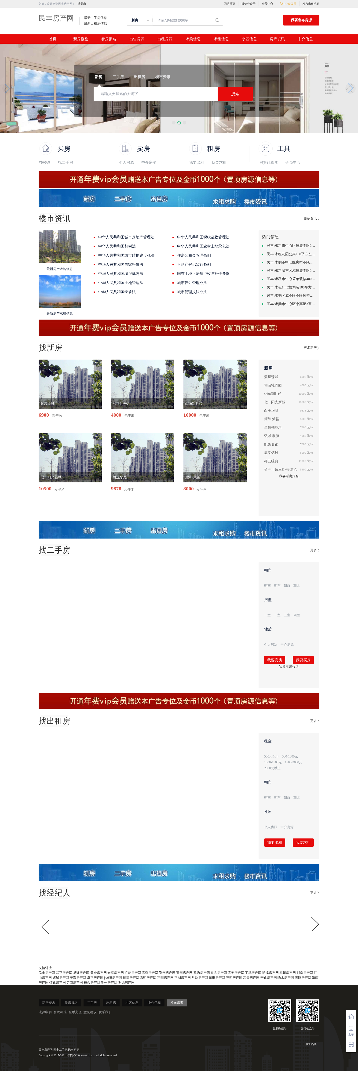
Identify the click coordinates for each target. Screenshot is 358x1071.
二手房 (92, 1003)
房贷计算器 (268, 162)
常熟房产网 (200, 978)
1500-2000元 (293, 762)
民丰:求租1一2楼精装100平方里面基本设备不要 (291, 287)
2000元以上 (272, 768)
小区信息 (249, 39)
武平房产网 (64, 973)
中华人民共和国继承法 (117, 292)
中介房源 (148, 162)
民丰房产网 (56, 18)
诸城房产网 (61, 978)
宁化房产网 (268, 978)
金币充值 (75, 1012)
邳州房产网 (184, 973)
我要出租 (196, 162)
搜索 (235, 93)
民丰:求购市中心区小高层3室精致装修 (291, 304)
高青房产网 (251, 978)
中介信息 (305, 39)
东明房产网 (148, 978)
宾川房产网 (287, 973)
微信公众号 (248, 3)
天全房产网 (98, 973)
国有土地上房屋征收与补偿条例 (203, 274)
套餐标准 (60, 1012)
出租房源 (165, 39)
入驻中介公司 (287, 3)
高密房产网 (150, 973)
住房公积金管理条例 (194, 255)
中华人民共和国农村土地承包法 (203, 246)
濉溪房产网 (270, 973)
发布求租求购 (311, 3)
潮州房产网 (109, 982)
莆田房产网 (217, 978)
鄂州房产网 (167, 973)
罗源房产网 (126, 982)
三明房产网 (234, 978)
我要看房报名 (289, 476)
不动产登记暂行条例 (194, 264)
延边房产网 (202, 973)
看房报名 (109, 39)
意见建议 (90, 1012)
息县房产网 (219, 973)
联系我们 (105, 1012)
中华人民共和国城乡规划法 (120, 274)
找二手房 (65, 162)
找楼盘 (45, 162)
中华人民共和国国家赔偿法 (120, 264)
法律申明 (45, 1012)
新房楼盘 (81, 39)
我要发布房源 (301, 20)
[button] (173, 122)
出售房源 (137, 39)
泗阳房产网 (303, 978)
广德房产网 (133, 973)
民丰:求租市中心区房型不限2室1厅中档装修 (291, 246)
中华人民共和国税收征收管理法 (203, 237)
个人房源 (126, 162)
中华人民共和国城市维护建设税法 (126, 255)
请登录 (82, 3)
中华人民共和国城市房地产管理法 (126, 237)
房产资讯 (277, 39)
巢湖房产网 (81, 973)
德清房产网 (131, 978)
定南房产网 (74, 982)
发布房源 (176, 1003)
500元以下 (271, 756)
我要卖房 (274, 660)
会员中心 (267, 3)
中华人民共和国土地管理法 (120, 283)
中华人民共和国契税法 (117, 246)
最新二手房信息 (95, 18)
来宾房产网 (115, 973)
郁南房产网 (305, 973)
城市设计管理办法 (192, 283)
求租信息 (221, 39)
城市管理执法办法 (192, 292)
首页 (53, 39)
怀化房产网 (57, 982)
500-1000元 (290, 756)
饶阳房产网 (114, 978)
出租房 (111, 1003)
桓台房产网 (92, 982)
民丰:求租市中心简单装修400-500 (291, 279)
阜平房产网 (95, 978)
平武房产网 (253, 973)
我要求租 (219, 162)
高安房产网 (236, 973)
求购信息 (193, 39)
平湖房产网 (182, 978)
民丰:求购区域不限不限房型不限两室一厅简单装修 (291, 295)
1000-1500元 (273, 762)
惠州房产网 (165, 978)
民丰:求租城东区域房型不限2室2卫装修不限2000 (291, 271)
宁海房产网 (78, 978)
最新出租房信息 (95, 23)
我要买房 (303, 660)
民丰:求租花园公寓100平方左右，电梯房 (291, 254)
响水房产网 (286, 978)
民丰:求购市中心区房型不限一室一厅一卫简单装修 (291, 262)
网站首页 (229, 3)
